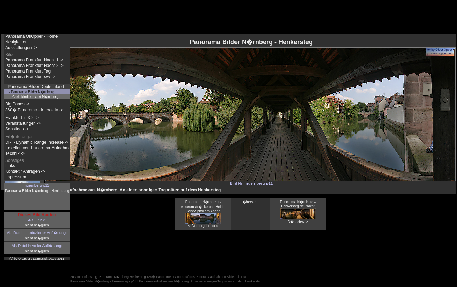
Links (10, 165)
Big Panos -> (17, 104)
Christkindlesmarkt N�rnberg (35, 97)
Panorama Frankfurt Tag (28, 71)
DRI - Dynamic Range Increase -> (36, 142)
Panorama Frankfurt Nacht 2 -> (34, 65)
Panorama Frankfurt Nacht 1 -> (34, 59)
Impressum (15, 177)
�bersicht (250, 202)
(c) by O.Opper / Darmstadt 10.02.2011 (36, 258)
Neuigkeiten (16, 42)
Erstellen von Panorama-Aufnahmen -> (41, 147)
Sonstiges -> (17, 129)
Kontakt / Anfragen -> (25, 171)
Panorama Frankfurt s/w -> (30, 76)
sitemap (242, 277)
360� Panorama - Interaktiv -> (34, 110)
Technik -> (15, 153)
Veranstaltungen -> (23, 123)
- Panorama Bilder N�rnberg (31, 92)
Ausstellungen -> (21, 47)
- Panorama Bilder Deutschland (34, 86)
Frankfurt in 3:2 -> (22, 117)
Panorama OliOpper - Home (31, 36)
